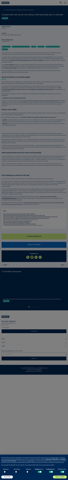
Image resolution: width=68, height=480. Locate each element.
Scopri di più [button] (7, 477)
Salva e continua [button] (59, 477)
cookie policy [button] (31, 461)
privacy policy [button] (55, 457)
